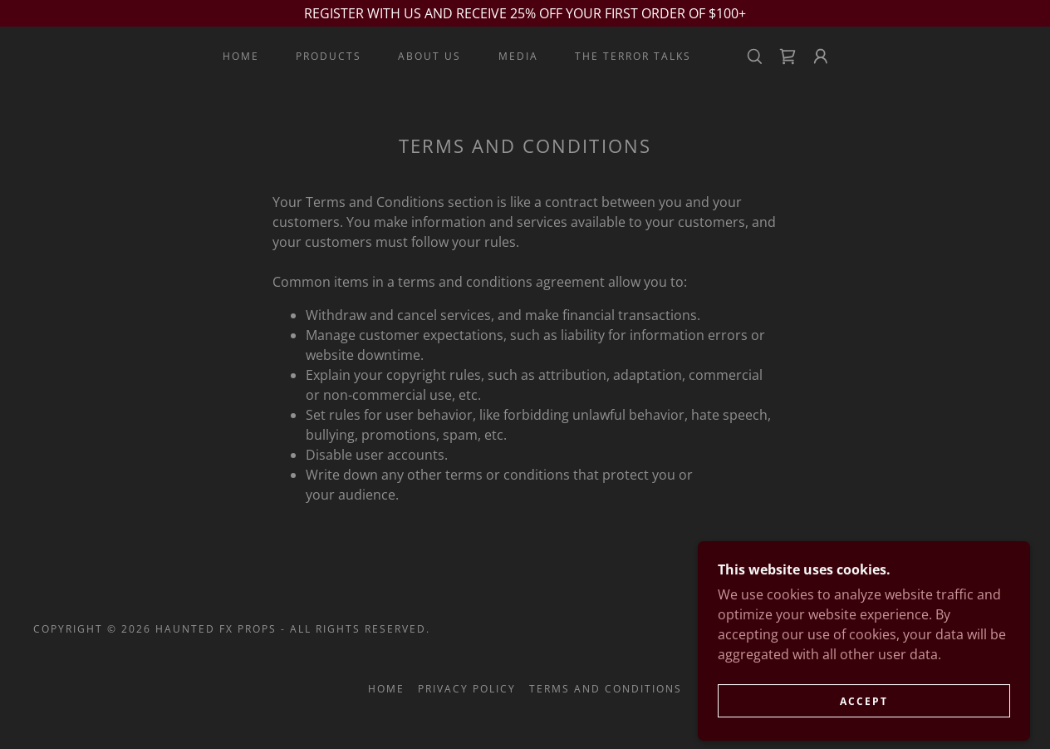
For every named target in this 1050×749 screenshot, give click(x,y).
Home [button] (386, 689)
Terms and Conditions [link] (605, 689)
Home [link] (241, 56)
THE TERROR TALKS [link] (633, 56)
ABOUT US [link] (429, 56)
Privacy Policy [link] (467, 689)
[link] (787, 56)
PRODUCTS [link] (328, 56)
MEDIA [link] (518, 56)
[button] (820, 56)
